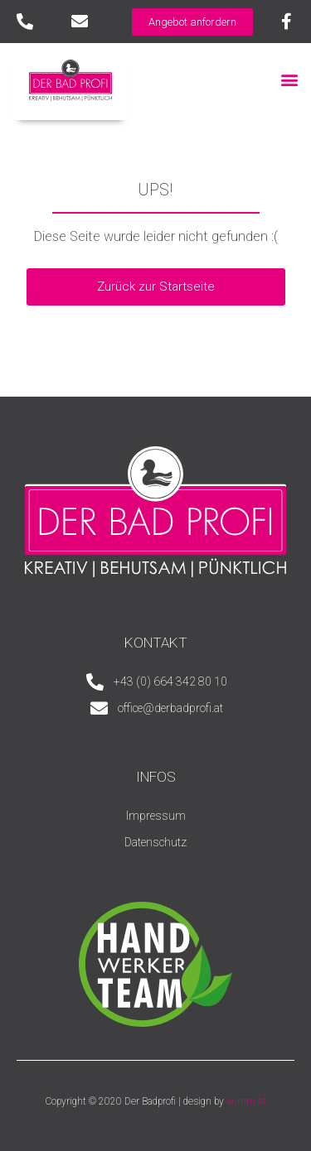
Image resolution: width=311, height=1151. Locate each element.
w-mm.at (246, 1101)
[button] (289, 80)
